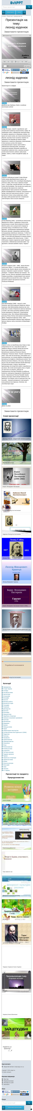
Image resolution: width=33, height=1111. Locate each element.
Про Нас (6, 1079)
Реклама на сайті (9, 1082)
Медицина (6, 723)
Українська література (9, 757)
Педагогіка (6, 734)
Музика (5, 725)
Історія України (7, 689)
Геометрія (6, 707)
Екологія (5, 710)
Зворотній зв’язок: (14, 1066)
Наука (5, 728)
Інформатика (7, 687)
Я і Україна (6, 770)
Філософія (6, 765)
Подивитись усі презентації (7, 1049)
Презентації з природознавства (14, 16)
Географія (6, 705)
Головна (4, 16)
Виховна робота (8, 701)
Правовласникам (8, 1081)
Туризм (5, 756)
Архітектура (6, 694)
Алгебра (5, 690)
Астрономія (6, 696)
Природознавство (8, 741)
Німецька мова (7, 727)
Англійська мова (8, 692)
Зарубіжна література (9, 716)
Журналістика (7, 714)
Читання (5, 768)
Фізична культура (8, 763)
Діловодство (6, 709)
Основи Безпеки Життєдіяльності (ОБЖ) (14, 732)
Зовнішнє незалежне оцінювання (12, 718)
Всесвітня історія (8, 703)
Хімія (4, 767)
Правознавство (7, 739)
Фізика (5, 761)
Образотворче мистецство (10, 730)
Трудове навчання (8, 754)
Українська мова (8, 759)
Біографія (6, 698)
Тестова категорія (8, 752)
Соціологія (6, 750)
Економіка (6, 712)
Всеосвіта (6, 1084)
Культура (6, 719)
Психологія (6, 743)
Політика (5, 736)
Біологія (5, 699)
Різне (4, 745)
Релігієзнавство (7, 747)
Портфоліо (6, 737)
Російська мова (7, 748)
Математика (6, 721)
